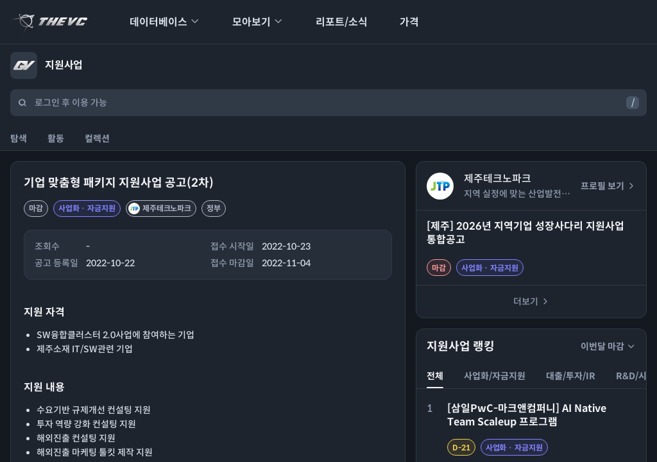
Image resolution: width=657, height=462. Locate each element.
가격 (401, 22)
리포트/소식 (333, 22)
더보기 (531, 301)
